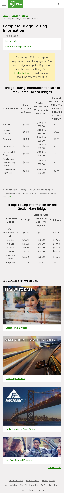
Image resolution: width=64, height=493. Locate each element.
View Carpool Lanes (15, 378)
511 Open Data (16, 480)
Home (5, 15)
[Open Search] (59, 4)
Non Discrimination (29, 485)
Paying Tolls (11, 41)
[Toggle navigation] (4, 4)
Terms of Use (32, 480)
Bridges (25, 15)
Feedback (54, 485)
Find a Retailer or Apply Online (21, 429)
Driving (15, 15)
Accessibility (11, 485)
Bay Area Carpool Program (19, 460)
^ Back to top (54, 467)
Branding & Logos (26, 490)
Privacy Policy (48, 480)
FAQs (43, 485)
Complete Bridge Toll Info (18, 46)
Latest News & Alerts (16, 327)
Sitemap (42, 490)
